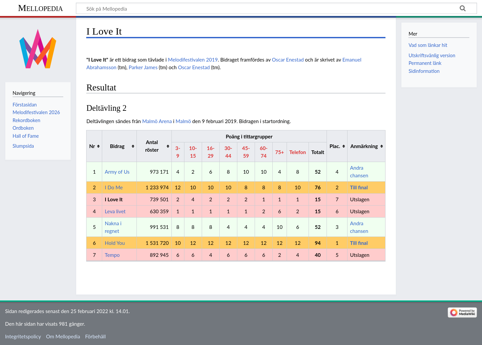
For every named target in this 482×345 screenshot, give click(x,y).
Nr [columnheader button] (92, 146)
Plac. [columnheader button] (335, 146)
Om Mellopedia (63, 336)
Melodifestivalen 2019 (193, 60)
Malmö (183, 121)
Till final (358, 187)
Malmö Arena (157, 121)
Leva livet (115, 211)
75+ (279, 152)
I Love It (114, 199)
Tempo (112, 255)
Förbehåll (95, 336)
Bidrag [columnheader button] (117, 146)
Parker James (143, 67)
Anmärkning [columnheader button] (364, 146)
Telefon (297, 152)
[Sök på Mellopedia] (276, 8)
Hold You (115, 243)
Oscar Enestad (288, 60)
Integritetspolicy (23, 336)
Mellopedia (40, 8)
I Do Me (114, 187)
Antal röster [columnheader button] (151, 146)
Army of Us (117, 172)
